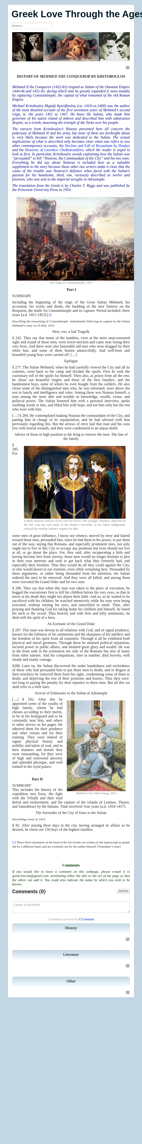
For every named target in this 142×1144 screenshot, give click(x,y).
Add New (123, 891)
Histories (54, 150)
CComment (86, 919)
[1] (49, 315)
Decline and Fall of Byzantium (97, 146)
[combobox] (31, 26)
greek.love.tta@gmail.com (30, 876)
